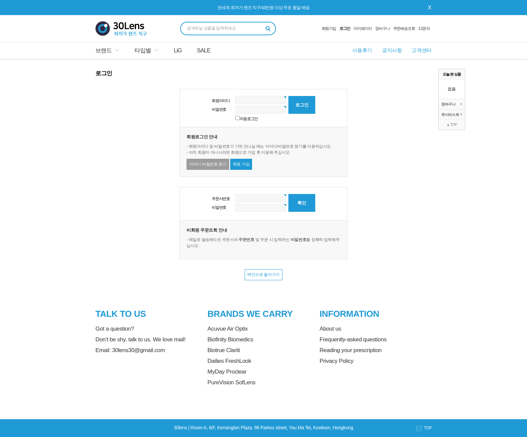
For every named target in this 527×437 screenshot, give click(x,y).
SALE (203, 50)
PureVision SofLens (231, 382)
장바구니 (382, 28)
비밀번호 (219, 109)
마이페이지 (363, 28)
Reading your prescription (351, 350)
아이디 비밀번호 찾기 (208, 164)
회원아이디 (221, 100)
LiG (178, 50)
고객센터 (422, 50)
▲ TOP (451, 125)
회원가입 (329, 28)
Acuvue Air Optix (227, 329)
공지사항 (392, 50)
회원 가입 (241, 164)
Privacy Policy (337, 361)
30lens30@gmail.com (138, 350)
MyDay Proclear (226, 372)
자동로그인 (249, 118)
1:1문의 (424, 28)
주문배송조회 (404, 28)
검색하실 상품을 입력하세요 (211, 28)
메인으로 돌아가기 (263, 274)
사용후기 (362, 50)
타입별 (142, 50)
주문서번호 (221, 198)
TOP (424, 428)
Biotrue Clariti (223, 350)
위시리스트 (451, 114)
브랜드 (103, 50)
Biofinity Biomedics (230, 339)
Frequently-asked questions (353, 339)
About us (330, 329)
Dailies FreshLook (229, 361)
